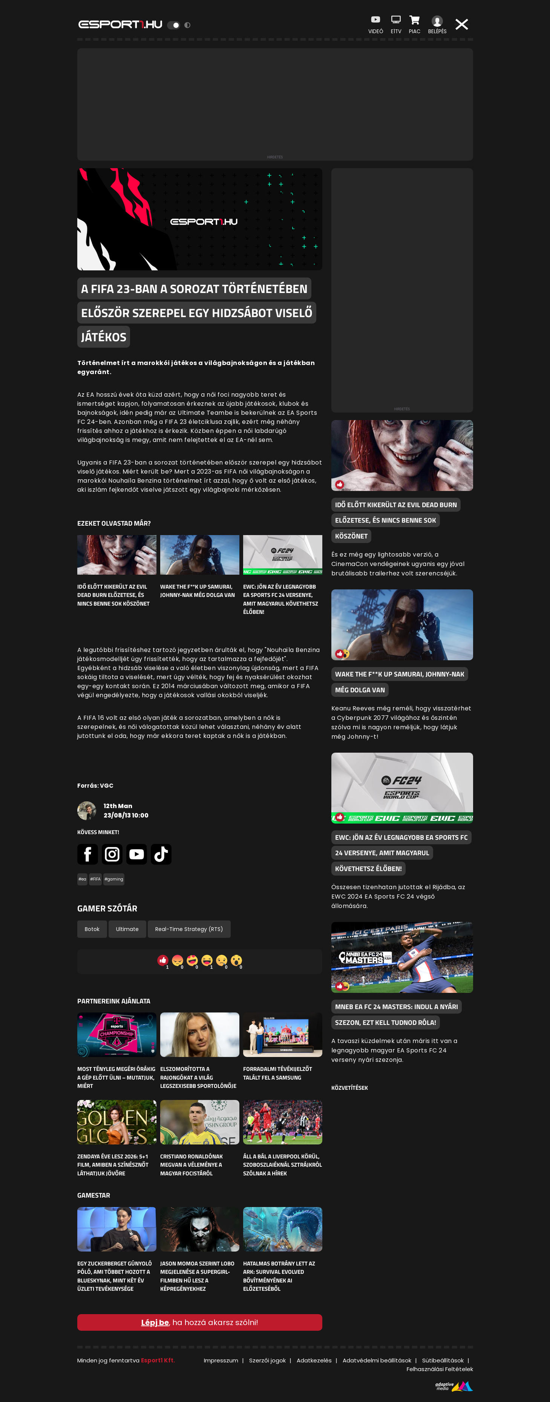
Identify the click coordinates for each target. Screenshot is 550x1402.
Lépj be (155, 1322)
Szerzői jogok (267, 1360)
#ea (82, 879)
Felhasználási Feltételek (440, 1369)
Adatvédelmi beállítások (377, 1360)
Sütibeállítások (443, 1360)
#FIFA (95, 879)
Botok (92, 929)
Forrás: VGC (95, 786)
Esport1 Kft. (158, 1360)
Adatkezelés (314, 1360)
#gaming (113, 879)
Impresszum (221, 1360)
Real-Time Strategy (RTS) (189, 929)
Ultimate (127, 929)
